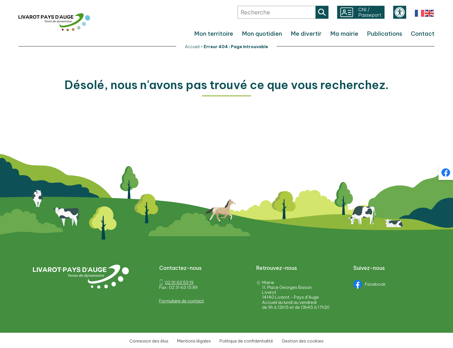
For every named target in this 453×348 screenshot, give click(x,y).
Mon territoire (213, 33)
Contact (423, 33)
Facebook (369, 284)
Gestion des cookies (303, 341)
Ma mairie (344, 33)
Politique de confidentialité (246, 341)
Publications (384, 33)
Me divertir (306, 33)
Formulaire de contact (181, 301)
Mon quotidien (262, 33)
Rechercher (321, 12)
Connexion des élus (148, 341)
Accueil (192, 46)
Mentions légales (194, 341)
